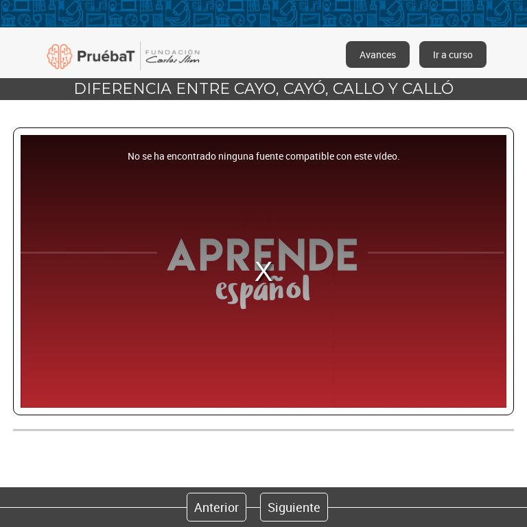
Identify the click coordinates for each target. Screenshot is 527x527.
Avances (378, 54)
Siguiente (294, 507)
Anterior (216, 507)
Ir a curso (453, 54)
